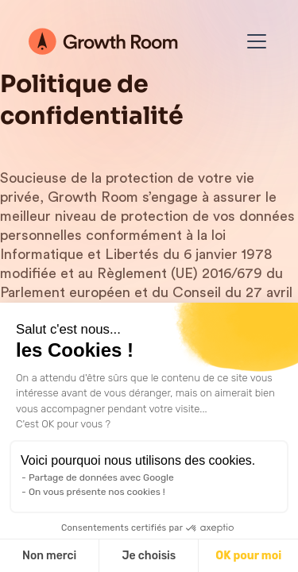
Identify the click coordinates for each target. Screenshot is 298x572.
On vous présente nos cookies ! (97, 491)
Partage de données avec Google (101, 477)
